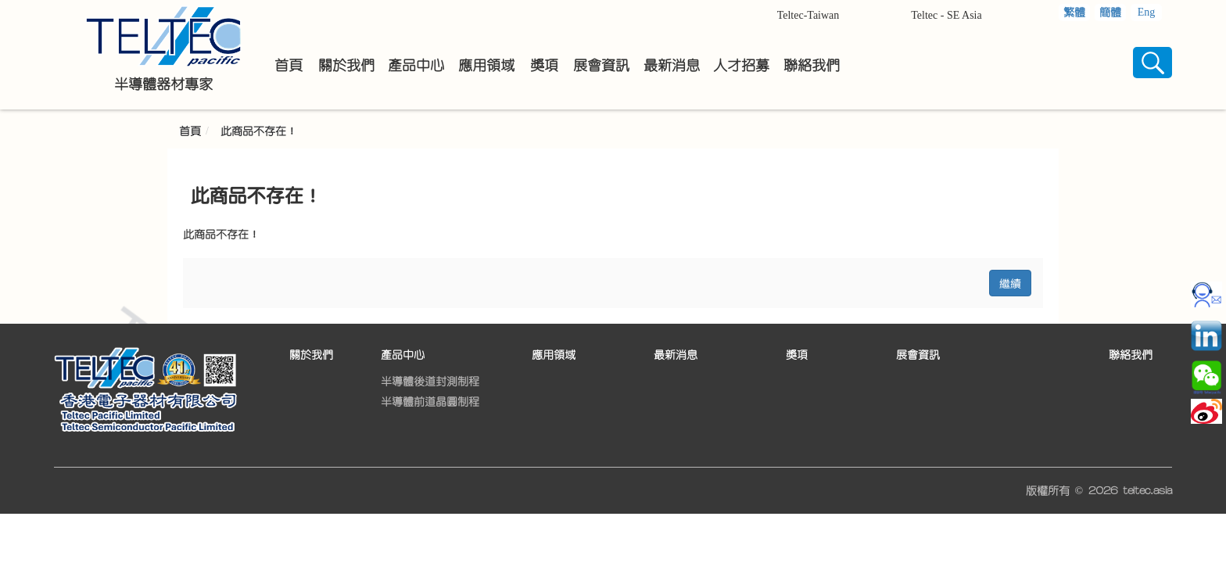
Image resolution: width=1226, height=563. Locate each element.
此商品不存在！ (258, 131)
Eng (1147, 12)
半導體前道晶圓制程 (430, 401)
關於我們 (311, 355)
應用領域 (553, 355)
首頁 (190, 131)
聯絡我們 (1131, 355)
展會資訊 (918, 355)
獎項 (797, 355)
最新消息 (675, 355)
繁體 (1074, 12)
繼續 (1010, 282)
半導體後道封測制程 (430, 381)
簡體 (1110, 12)
